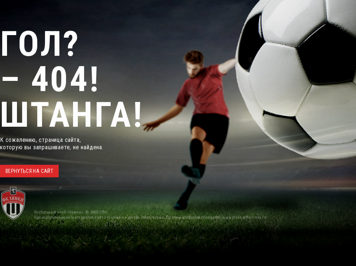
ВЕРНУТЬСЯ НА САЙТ (29, 171)
